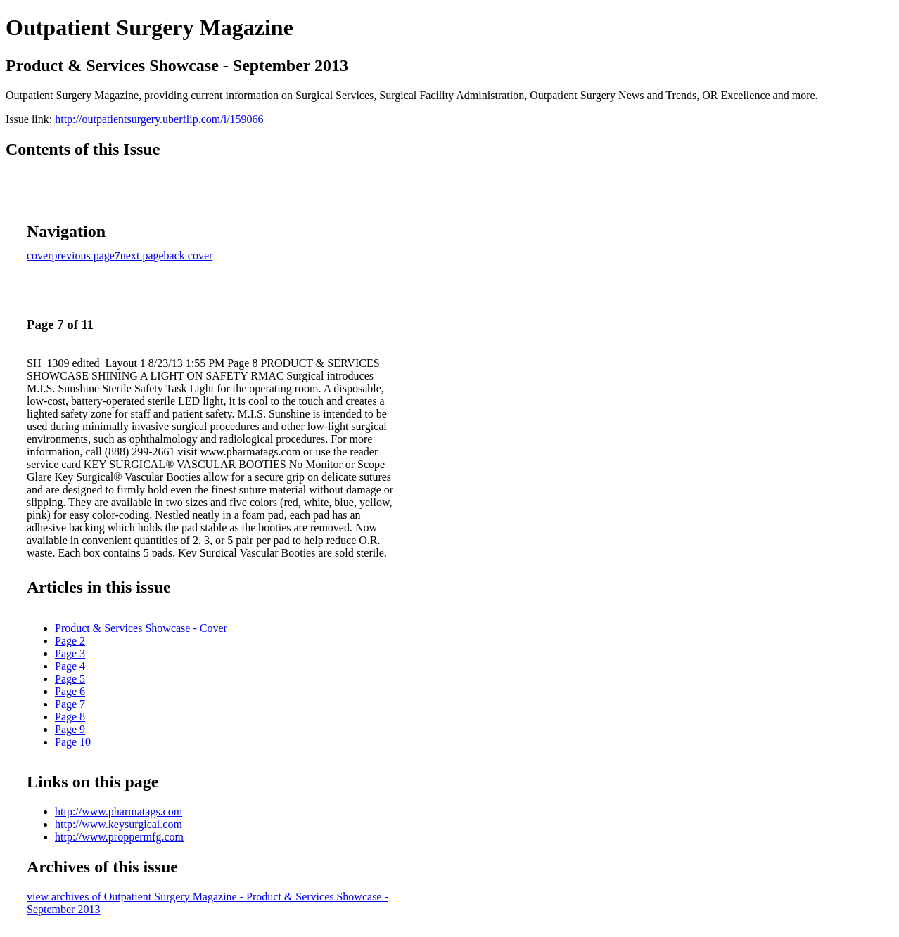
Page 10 (73, 742)
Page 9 (70, 729)
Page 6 (70, 691)
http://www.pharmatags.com (118, 812)
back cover (188, 255)
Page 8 (70, 717)
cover (39, 255)
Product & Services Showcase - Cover (141, 628)
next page (142, 255)
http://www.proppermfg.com (119, 837)
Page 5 (70, 679)
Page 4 (70, 666)
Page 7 (70, 704)
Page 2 (70, 641)
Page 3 (70, 653)
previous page (83, 255)
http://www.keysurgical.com (118, 824)
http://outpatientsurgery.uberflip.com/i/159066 (159, 119)
